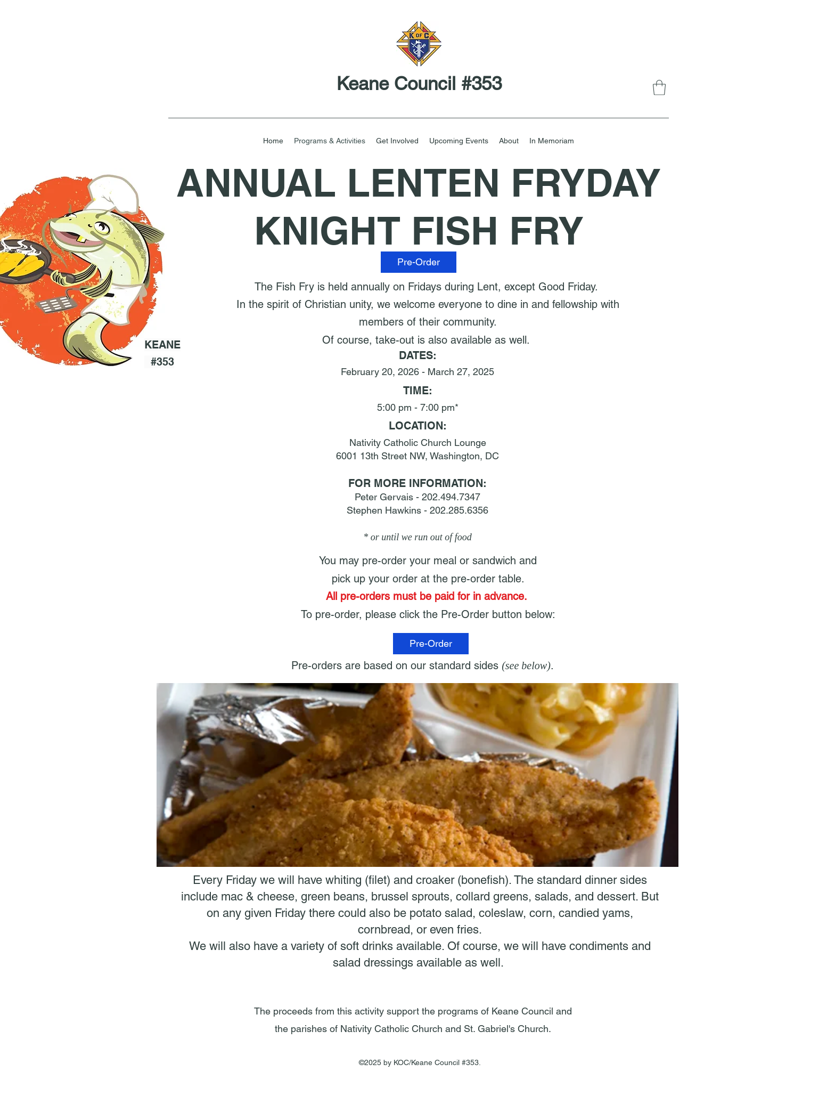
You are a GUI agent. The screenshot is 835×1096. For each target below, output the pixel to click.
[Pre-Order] (418, 262)
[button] (659, 87)
